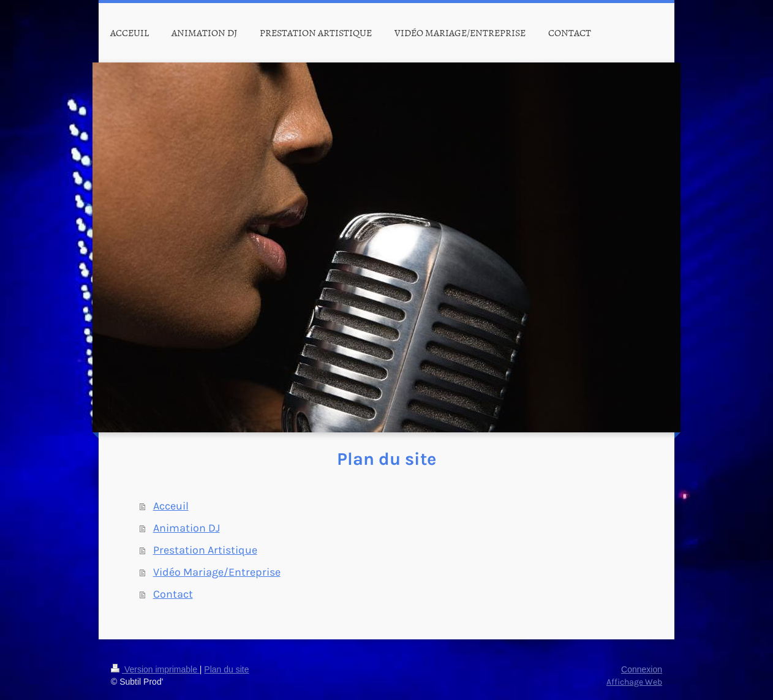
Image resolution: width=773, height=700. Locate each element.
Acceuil (171, 506)
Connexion (641, 669)
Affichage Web (634, 682)
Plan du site (226, 669)
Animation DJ (186, 528)
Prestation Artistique (205, 550)
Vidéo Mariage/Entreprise (217, 572)
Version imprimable (155, 669)
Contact (173, 594)
